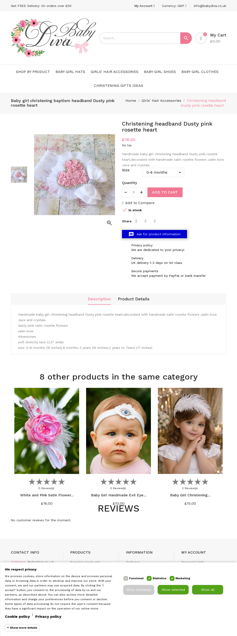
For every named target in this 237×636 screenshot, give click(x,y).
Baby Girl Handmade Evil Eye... (118, 495)
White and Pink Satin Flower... (47, 495)
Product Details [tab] (134, 298)
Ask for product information (154, 234)
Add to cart (165, 192)
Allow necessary (138, 589)
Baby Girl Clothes (199, 71)
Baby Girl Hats (70, 71)
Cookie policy (17, 616)
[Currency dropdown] (174, 5)
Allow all (208, 589)
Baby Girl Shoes (160, 71)
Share (136, 221)
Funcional (136, 578)
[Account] (144, 5)
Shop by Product (33, 71)
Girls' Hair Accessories (114, 71)
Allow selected (173, 589)
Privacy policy (48, 616)
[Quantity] (133, 192)
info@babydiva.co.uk (210, 6)
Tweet (145, 221)
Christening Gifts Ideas (118, 85)
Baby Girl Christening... (190, 495)
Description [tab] (99, 298)
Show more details (23, 627)
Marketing (182, 578)
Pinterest (154, 221)
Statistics (159, 578)
